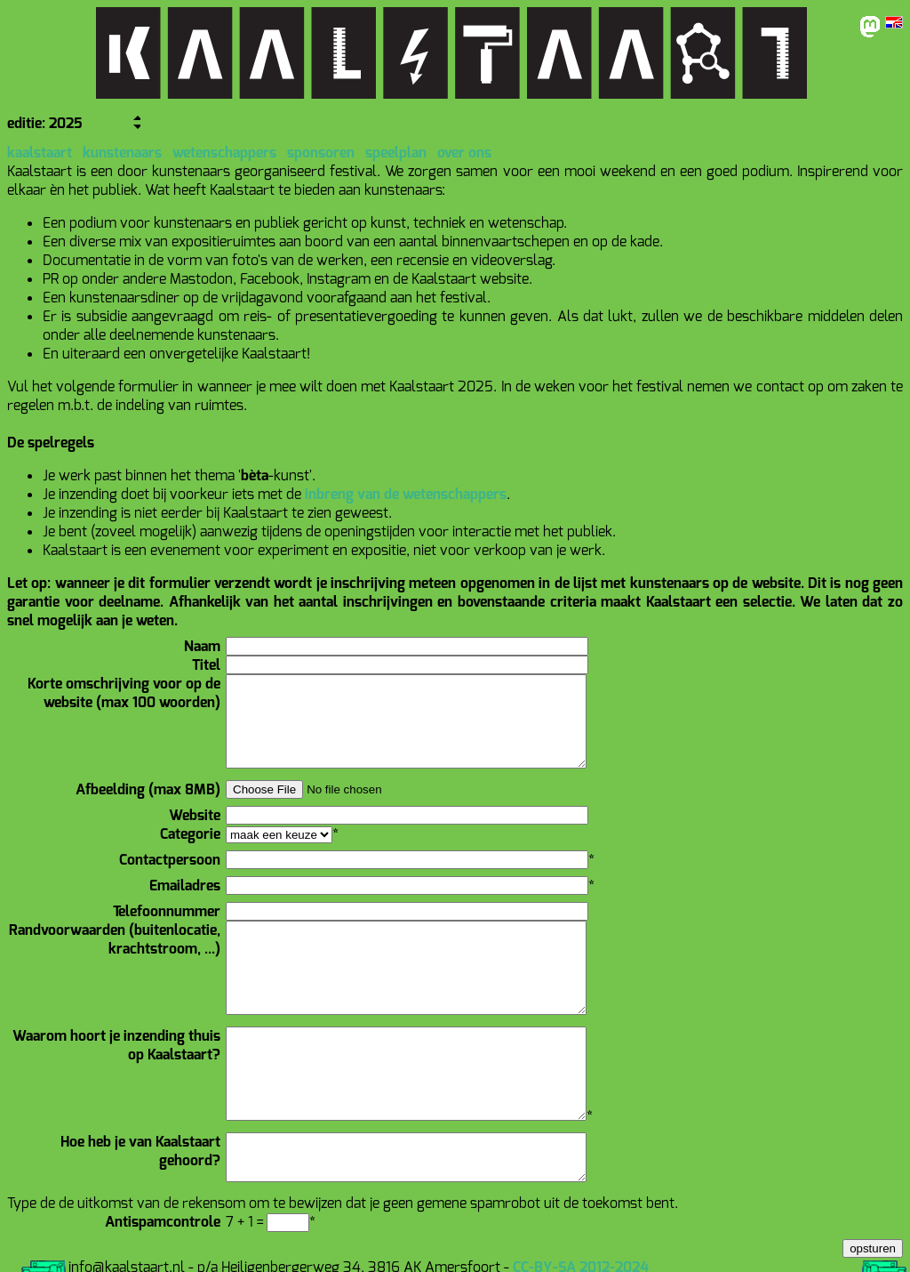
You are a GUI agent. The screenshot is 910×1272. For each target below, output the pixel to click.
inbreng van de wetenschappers (406, 494)
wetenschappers (224, 152)
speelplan (396, 152)
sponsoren (321, 152)
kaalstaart (39, 152)
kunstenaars (122, 152)
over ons (464, 152)
